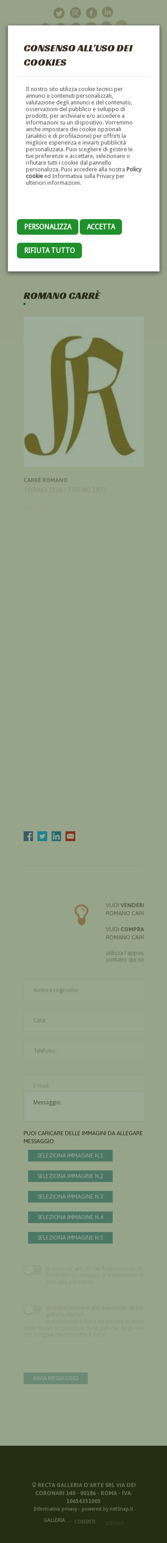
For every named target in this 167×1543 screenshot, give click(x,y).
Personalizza (47, 227)
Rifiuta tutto (49, 250)
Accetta (101, 227)
